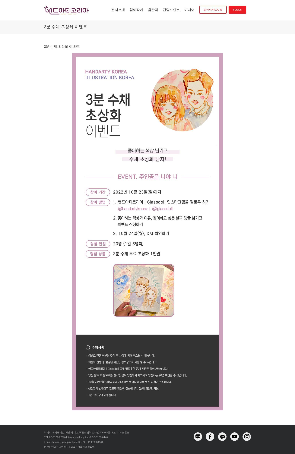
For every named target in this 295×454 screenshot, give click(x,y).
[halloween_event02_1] (147, 54)
